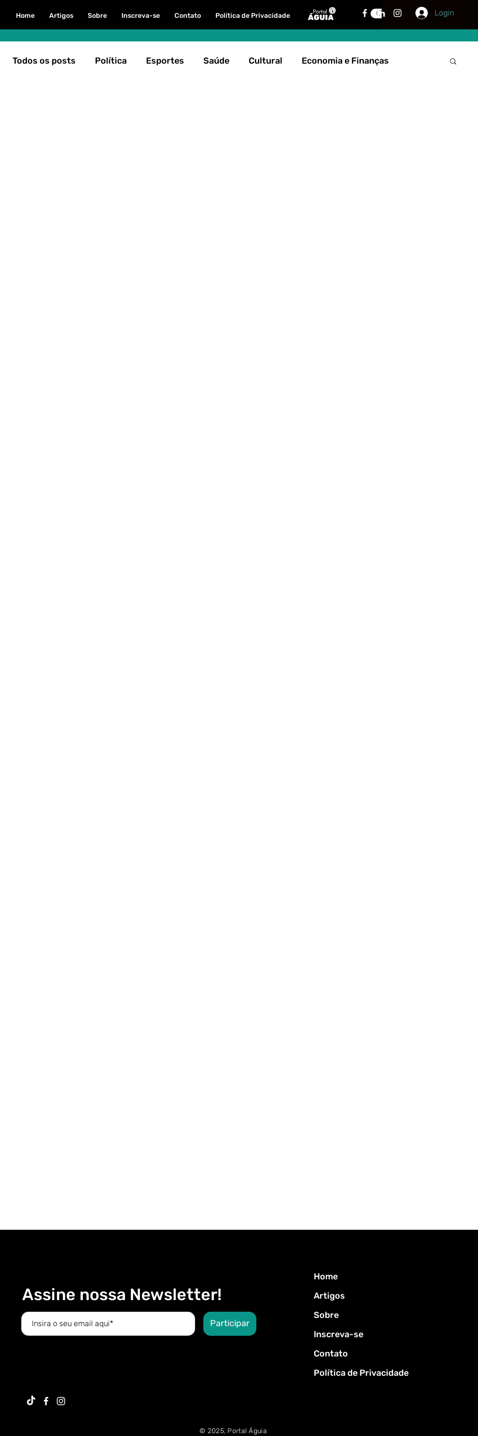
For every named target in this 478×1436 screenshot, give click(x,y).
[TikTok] (31, 1401)
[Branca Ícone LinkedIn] (381, 13)
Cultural (265, 60)
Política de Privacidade (361, 1373)
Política (111, 60)
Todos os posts (44, 60)
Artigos (329, 1295)
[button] (453, 62)
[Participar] (229, 1324)
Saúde (216, 60)
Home (326, 1276)
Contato (331, 1353)
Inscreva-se (338, 1334)
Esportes (165, 60)
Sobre (326, 1315)
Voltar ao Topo (15, 1391)
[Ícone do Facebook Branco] (46, 1401)
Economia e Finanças (345, 60)
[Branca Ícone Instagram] (397, 13)
